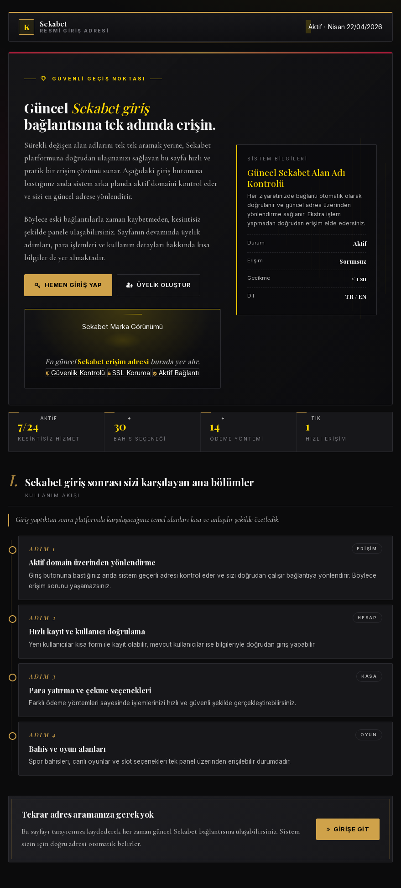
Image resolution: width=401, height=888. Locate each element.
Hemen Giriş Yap (68, 284)
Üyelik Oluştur (158, 285)
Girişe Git (348, 829)
